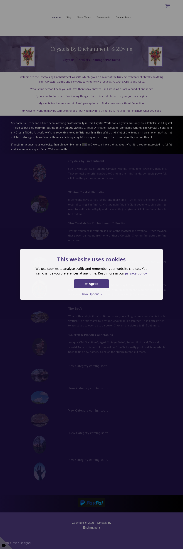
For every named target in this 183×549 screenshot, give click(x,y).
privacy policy (136, 273)
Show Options (91, 294)
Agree (91, 283)
